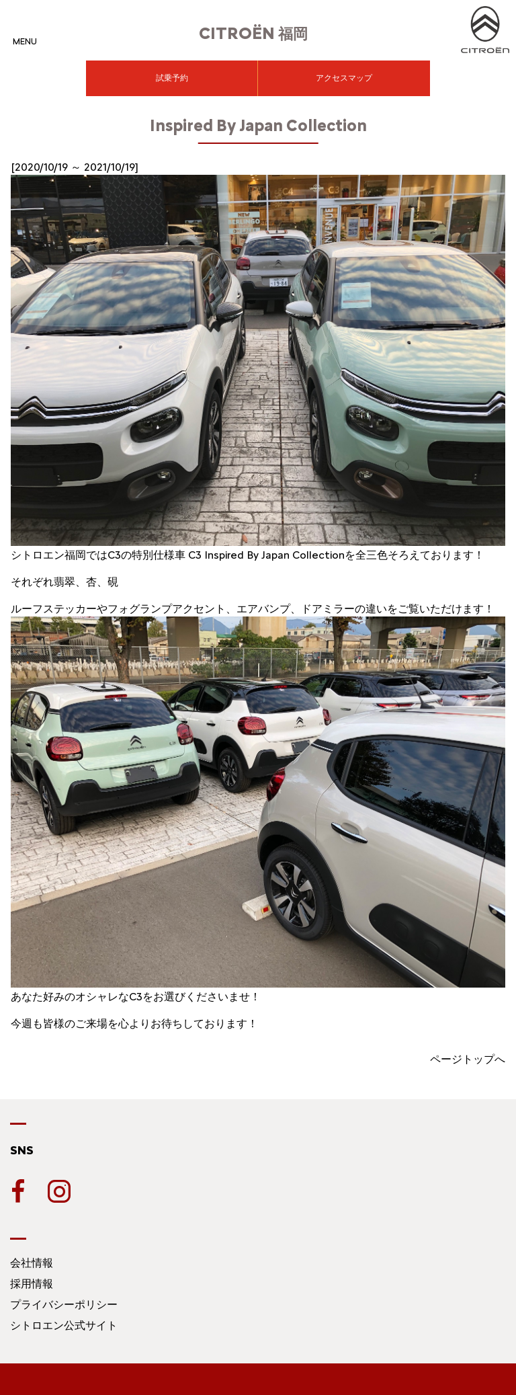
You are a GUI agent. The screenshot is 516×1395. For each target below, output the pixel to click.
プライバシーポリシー (64, 1304)
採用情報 (31, 1283)
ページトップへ (467, 1059)
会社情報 (31, 1263)
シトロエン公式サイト (64, 1325)
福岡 (253, 34)
